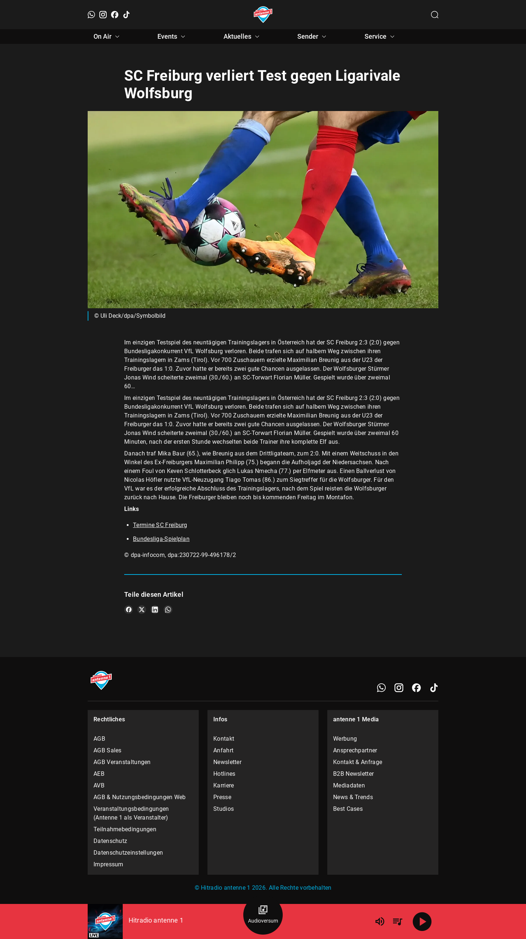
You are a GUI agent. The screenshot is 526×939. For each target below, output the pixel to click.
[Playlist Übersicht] (397, 921)
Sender (312, 36)
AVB (99, 785)
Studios (223, 808)
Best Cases (348, 808)
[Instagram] (103, 14)
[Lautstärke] (380, 921)
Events (172, 36)
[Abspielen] (422, 921)
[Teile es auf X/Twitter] (141, 609)
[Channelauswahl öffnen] (434, 14)
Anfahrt (223, 750)
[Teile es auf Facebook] (128, 609)
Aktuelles (243, 36)
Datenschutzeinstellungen (128, 852)
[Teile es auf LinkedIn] (154, 609)
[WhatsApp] (91, 14)
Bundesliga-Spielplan (161, 538)
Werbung (345, 738)
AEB (99, 773)
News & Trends (353, 797)
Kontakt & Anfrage (357, 762)
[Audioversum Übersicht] (263, 915)
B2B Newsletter (353, 773)
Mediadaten (349, 785)
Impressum (108, 864)
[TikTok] (126, 14)
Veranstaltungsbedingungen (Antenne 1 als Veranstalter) (131, 813)
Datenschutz (110, 840)
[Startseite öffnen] (263, 14)
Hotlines (224, 773)
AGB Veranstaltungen (122, 762)
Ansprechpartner (355, 750)
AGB (99, 738)
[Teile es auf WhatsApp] (168, 609)
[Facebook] (114, 14)
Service (381, 36)
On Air (108, 36)
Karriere (223, 785)
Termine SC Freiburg (160, 525)
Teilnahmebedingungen (125, 829)
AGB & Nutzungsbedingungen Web (140, 797)
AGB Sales (108, 750)
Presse (222, 797)
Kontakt (223, 738)
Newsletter (227, 762)
